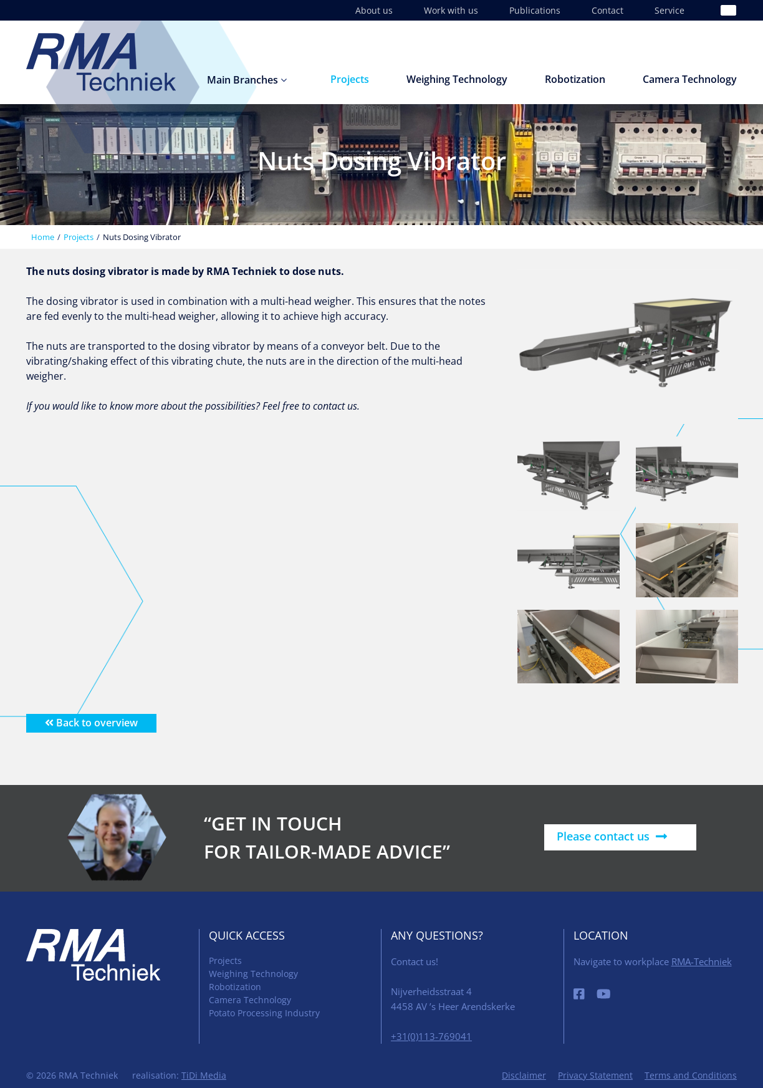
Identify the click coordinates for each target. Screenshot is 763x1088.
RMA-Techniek (701, 961)
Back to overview (91, 722)
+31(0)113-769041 (431, 1036)
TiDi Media (203, 1075)
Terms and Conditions (691, 1075)
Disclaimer (524, 1075)
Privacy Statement (595, 1075)
